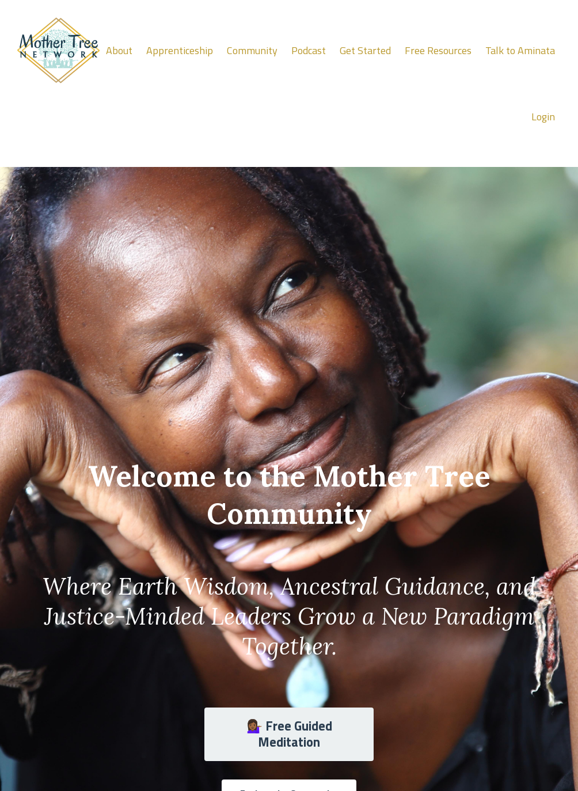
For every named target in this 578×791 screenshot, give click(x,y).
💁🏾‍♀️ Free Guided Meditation (289, 734)
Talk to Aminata (520, 50)
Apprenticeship (179, 50)
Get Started (365, 50)
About (119, 50)
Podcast (308, 50)
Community (252, 50)
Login (543, 116)
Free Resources (438, 50)
